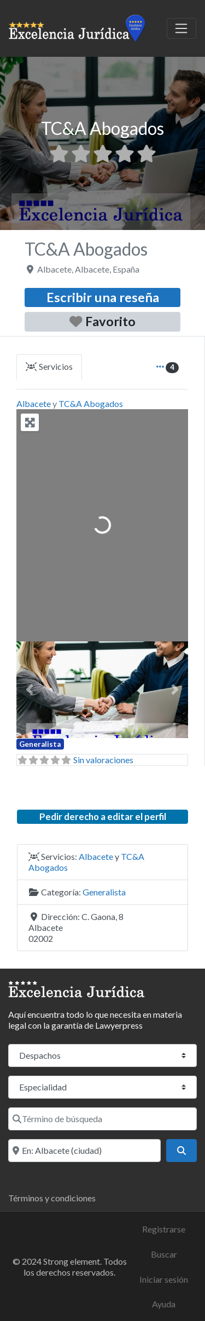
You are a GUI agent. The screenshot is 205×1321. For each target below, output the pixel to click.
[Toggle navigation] (181, 28)
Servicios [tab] (49, 366)
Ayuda (163, 1304)
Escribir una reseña (102, 297)
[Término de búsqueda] (102, 1118)
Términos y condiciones (52, 1198)
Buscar (164, 1254)
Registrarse (163, 1229)
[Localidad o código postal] (84, 1150)
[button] (29, 689)
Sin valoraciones (103, 759)
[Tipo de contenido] (102, 1055)
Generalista (40, 744)
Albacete (33, 403)
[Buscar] (181, 1150)
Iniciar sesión (163, 1279)
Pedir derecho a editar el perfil (102, 816)
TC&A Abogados (90, 403)
